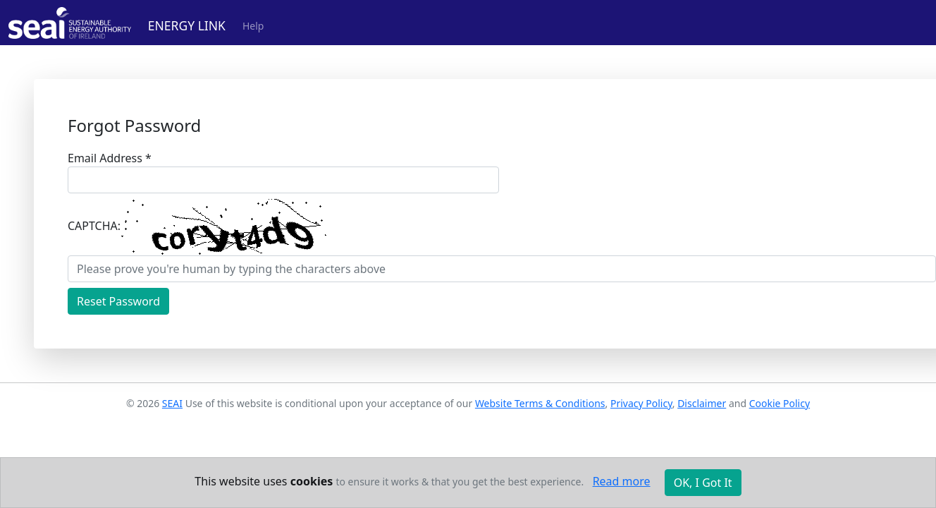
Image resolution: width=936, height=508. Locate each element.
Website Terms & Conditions (540, 403)
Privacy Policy (641, 403)
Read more (622, 481)
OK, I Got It (703, 482)
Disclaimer (701, 403)
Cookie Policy (779, 403)
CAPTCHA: (94, 226)
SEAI (172, 403)
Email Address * (110, 158)
